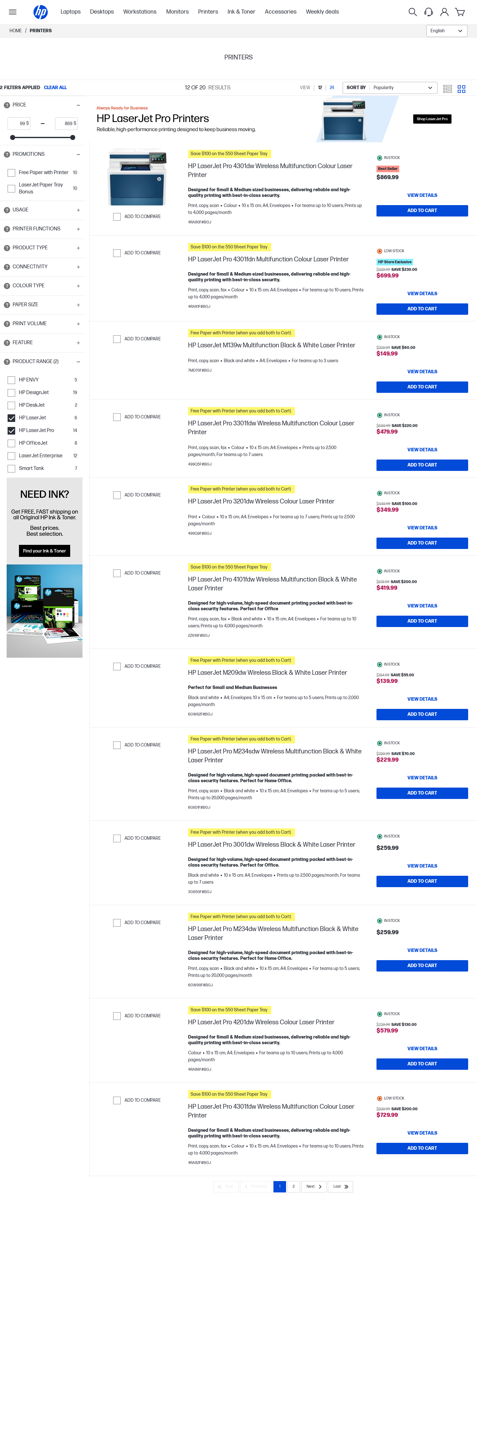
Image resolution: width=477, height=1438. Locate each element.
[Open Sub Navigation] (12, 12)
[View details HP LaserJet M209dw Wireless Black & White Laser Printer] (422, 729)
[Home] (40, 12)
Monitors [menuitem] (177, 12)
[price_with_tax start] (17, 124)
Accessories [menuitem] (281, 12)
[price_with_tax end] (64, 124)
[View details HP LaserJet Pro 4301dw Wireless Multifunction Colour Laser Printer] (422, 195)
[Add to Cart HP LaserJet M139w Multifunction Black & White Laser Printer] (422, 388)
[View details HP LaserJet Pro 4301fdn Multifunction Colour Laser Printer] (422, 294)
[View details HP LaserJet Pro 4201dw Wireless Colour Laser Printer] (422, 1091)
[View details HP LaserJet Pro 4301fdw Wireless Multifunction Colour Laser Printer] (422, 1178)
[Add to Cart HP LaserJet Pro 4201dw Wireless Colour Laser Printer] (422, 1106)
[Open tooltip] (7, 105)
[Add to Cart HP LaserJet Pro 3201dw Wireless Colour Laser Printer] (422, 564)
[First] (226, 1232)
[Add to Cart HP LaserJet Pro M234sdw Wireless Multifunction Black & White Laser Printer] (422, 832)
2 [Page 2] (294, 1231)
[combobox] (447, 31)
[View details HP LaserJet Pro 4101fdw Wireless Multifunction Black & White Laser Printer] (422, 636)
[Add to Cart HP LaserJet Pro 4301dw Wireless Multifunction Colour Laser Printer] (422, 210)
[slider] (12, 137)
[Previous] (256, 1232)
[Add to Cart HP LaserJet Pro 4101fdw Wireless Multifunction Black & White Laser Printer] (422, 651)
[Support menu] (428, 12)
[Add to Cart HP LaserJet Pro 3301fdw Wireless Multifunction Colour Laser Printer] (422, 476)
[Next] (314, 1232)
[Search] (413, 12)
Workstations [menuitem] (139, 12)
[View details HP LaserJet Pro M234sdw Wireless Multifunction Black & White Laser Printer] (422, 817)
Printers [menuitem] (208, 12)
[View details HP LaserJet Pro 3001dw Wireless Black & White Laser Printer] (422, 905)
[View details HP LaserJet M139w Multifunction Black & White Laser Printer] (422, 373)
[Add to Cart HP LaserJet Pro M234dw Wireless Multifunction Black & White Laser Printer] (422, 1008)
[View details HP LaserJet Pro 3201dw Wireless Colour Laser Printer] (422, 548)
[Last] (340, 1232)
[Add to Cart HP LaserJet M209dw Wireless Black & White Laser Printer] (422, 744)
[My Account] (444, 12)
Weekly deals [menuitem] (322, 12)
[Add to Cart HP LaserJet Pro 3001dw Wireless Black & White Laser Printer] (422, 920)
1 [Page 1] (279, 1231)
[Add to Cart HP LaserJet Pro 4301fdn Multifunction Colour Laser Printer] (422, 309)
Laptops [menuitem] (71, 12)
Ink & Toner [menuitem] (241, 12)
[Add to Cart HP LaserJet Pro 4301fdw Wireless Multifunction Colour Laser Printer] (422, 1193)
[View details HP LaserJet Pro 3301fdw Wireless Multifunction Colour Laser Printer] (422, 461)
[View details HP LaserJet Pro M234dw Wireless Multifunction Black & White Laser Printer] (422, 992)
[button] (42, 105)
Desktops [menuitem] (102, 12)
